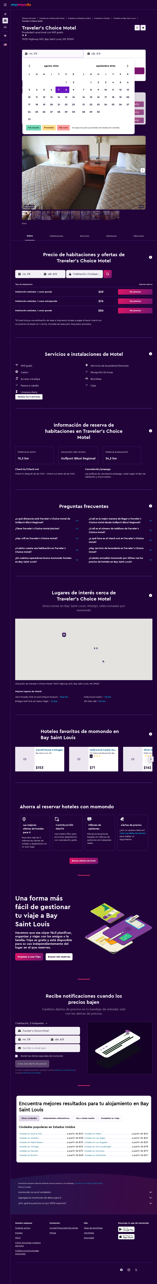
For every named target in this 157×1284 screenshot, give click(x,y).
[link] (83, 861)
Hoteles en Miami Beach (31, 1142)
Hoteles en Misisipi (102, 18)
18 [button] (37, 104)
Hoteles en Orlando (29, 1138)
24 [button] (29, 112)
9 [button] (73, 90)
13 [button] (51, 97)
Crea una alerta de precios (133, 833)
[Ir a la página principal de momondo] (21, 4)
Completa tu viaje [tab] (110, 1118)
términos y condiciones (65, 1070)
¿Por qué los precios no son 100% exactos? (85, 1203)
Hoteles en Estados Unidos (79, 18)
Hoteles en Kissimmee (95, 1155)
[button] (5, 4)
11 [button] (37, 97)
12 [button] (44, 97)
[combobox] (50, 1031)
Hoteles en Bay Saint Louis (125, 18)
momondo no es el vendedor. (85, 1192)
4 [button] (36, 90)
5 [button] (44, 90)
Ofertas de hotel (29, 18)
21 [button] (59, 104)
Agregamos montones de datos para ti (85, 1198)
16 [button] (73, 97)
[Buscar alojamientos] (5, 21)
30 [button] (73, 112)
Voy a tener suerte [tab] (85, 1118)
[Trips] (5, 36)
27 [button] (51, 112)
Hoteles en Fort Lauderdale (97, 1147)
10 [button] (29, 97)
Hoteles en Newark (28, 1151)
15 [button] (66, 97)
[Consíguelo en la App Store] (126, 1236)
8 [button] (66, 90)
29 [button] (66, 112)
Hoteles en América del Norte (51, 18)
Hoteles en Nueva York (30, 1134)
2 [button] (73, 82)
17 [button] (29, 104)
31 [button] (29, 119)
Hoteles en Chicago (29, 1147)
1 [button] (66, 82)
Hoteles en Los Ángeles (95, 1142)
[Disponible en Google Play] (126, 1229)
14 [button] (59, 97)
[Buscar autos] (5, 27)
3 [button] (29, 90)
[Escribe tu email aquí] (50, 1048)
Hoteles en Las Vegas (94, 1138)
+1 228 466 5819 (30, 43)
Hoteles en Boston (28, 1155)
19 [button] (44, 104)
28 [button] (58, 112)
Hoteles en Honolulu (94, 1151)
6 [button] (51, 90)
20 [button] (51, 104)
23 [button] (73, 104)
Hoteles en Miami (92, 1134)
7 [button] (58, 90)
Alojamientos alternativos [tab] (56, 1118)
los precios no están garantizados (89, 1183)
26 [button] (44, 112)
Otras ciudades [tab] (29, 1118)
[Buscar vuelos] (5, 14)
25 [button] (36, 112)
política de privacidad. (31, 1073)
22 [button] (66, 104)
